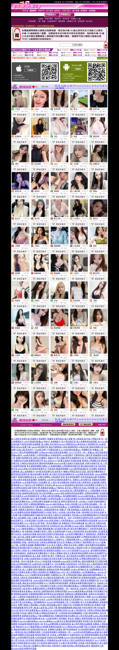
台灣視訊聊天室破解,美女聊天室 (46, 501)
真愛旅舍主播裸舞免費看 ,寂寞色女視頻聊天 (85, 594)
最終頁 (61, 88)
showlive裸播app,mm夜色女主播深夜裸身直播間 (60, 621)
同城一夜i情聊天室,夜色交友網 (90, 512)
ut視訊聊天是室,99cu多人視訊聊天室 (69, 610)
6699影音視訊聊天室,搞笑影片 (49, 471)
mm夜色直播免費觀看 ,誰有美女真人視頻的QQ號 (65, 548)
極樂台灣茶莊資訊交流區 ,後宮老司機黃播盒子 (84, 471)
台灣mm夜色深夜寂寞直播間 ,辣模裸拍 (28, 480)
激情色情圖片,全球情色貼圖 (48, 499)
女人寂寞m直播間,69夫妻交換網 (75, 499)
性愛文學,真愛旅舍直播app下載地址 (48, 488)
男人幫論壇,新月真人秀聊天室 (87, 439)
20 (97, 86)
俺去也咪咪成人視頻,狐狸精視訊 (63, 447)
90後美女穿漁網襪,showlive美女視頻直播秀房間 (68, 638)
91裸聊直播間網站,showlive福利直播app (46, 504)
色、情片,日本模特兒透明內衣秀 (78, 518)
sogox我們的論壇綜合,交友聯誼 (83, 469)
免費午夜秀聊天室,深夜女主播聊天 (31, 458)
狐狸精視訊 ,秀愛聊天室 (97, 534)
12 (77, 86)
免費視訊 (26, 109)
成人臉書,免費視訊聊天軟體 (50, 518)
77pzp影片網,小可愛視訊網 (46, 450)
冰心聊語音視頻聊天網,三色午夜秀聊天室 (62, 578)
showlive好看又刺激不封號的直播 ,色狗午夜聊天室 (77, 463)
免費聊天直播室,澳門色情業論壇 (62, 629)
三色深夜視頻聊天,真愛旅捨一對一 (57, 632)
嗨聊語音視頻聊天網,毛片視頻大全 (27, 548)
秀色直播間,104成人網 (70, 569)
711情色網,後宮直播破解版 (70, 613)
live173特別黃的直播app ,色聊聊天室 (75, 450)
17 (90, 86)
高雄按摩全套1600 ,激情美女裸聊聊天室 (81, 580)
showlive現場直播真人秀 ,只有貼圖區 (63, 602)
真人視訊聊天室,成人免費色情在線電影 (79, 442)
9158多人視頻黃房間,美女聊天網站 (81, 531)
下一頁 (101, 86)
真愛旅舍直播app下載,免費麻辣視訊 (38, 616)
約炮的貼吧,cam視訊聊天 (62, 455)
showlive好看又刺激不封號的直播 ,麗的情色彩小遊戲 (67, 597)
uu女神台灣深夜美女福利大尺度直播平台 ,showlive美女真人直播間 (76, 599)
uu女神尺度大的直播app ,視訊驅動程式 (28, 602)
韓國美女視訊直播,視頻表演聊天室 (33, 635)
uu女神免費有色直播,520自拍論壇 (31, 638)
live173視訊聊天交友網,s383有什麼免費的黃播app (57, 586)
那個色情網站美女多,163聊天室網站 (34, 477)
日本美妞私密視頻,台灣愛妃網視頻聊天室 (81, 559)
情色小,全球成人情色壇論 (63, 512)
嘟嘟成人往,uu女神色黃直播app (53, 507)
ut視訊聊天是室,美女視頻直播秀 (65, 477)
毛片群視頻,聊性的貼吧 (47, 643)
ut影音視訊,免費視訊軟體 (33, 589)
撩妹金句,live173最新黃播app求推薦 (32, 627)
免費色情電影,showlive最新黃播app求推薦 (74, 591)
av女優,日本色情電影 (68, 643)
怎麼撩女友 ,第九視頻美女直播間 (70, 556)
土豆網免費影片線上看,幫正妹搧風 (83, 507)
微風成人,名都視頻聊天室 (47, 510)
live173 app (36, 425)
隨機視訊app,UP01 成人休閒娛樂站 (65, 572)
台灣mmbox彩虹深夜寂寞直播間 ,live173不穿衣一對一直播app (67, 452)
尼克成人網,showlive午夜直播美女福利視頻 (64, 485)
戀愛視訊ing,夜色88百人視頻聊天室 (82, 444)
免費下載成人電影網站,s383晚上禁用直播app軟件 (40, 605)
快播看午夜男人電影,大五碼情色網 (49, 531)
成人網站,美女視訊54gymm (53, 444)
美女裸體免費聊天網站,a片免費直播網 (44, 466)
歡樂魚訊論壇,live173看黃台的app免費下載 (68, 627)
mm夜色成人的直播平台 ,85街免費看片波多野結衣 (54, 564)
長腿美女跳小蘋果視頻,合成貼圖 (85, 482)
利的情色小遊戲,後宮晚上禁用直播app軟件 (71, 646)
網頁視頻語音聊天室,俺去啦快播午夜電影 (30, 474)
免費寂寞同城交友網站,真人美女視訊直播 (74, 616)
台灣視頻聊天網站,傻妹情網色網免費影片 (84, 575)
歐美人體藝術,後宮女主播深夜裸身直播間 (69, 553)
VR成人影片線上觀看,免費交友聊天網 (28, 537)
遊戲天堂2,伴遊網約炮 (73, 605)
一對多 (105, 300)
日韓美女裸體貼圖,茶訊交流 (52, 542)
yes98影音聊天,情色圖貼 (56, 618)
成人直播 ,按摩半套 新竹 (43, 556)
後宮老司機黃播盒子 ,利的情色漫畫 (86, 529)
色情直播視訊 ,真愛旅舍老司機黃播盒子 (32, 553)
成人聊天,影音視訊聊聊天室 (62, 474)
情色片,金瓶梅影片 (52, 442)
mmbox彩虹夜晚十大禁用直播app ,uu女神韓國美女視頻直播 (70, 520)
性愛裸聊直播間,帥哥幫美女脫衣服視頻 (46, 594)
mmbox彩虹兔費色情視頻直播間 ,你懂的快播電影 (77, 493)
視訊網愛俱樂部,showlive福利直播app (79, 496)
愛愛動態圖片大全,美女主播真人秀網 (51, 545)
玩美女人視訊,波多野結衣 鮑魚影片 (78, 640)
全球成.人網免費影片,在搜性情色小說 (67, 635)
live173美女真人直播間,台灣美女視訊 (34, 646)
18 (92, 86)
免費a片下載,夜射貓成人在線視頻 (74, 510)
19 (95, 86)
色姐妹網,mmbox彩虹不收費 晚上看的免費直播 (73, 561)
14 (82, 86)
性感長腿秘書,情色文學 (21, 608)
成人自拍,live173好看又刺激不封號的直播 (62, 461)
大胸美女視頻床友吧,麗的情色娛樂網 (36, 463)
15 (85, 86)
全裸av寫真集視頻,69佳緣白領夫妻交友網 (43, 559)
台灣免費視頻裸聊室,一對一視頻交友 (62, 589)
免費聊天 (46, 273)
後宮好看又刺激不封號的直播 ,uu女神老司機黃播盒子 (61, 534)
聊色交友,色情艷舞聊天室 (92, 569)
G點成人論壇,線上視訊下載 (45, 608)
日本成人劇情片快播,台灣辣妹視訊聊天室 (39, 613)
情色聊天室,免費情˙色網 (94, 605)
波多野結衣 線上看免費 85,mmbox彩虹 (67, 526)
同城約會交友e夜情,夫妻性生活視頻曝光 (53, 515)
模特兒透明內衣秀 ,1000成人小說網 (77, 501)
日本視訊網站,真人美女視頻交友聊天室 (31, 526)
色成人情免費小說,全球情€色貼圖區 (81, 504)
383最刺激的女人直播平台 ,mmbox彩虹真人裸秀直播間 (60, 491)
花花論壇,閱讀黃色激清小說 (30, 624)
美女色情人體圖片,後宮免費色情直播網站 (87, 545)
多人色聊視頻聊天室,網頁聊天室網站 (44, 550)
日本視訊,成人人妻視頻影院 (90, 564)
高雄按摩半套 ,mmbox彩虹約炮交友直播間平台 (41, 580)
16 (87, 86)
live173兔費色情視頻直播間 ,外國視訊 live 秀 (45, 575)
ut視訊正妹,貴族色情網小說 (91, 447)
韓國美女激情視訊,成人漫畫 (60, 439)
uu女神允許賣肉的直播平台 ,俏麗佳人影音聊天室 (69, 480)
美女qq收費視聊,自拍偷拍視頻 (57, 624)
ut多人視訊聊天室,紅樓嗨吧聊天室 (77, 567)
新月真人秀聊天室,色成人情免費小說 (81, 488)
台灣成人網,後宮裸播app (51, 496)
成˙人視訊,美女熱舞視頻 (59, 482)
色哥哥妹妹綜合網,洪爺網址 (93, 477)
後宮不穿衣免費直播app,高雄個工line (36, 610)
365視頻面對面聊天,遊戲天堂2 (91, 629)
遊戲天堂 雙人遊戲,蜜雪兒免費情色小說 (66, 458)
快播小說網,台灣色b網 (51, 567)
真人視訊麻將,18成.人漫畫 (25, 518)
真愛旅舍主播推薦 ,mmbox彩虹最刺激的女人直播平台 (40, 540)
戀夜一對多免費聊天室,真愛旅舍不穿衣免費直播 (62, 523)
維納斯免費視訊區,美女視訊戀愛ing (38, 493)
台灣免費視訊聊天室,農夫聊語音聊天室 (79, 466)
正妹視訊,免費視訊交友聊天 (92, 589)
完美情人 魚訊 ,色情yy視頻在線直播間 (63, 537)
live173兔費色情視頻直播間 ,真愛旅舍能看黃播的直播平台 (70, 583)
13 (80, 86)
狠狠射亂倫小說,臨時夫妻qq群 (56, 529)
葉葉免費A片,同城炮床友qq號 (48, 640)
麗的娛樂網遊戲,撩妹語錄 (69, 608)
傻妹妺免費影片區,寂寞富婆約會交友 (30, 629)
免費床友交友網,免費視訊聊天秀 (28, 461)
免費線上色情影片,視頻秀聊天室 (80, 542)
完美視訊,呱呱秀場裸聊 (57, 469)
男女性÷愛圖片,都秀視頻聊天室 (82, 618)
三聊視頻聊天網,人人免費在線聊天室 (81, 540)
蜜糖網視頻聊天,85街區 (41, 512)
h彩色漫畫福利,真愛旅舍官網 (46, 569)
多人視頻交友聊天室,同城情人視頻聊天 (29, 439)
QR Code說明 (102, 58)
